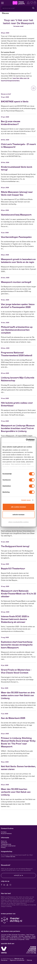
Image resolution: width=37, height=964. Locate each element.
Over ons (4, 841)
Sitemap (29, 960)
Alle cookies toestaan (18, 507)
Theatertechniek (6, 844)
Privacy (3, 847)
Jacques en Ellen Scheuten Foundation (13, 934)
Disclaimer (4, 960)
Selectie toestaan (18, 514)
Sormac (21, 936)
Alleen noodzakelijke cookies (18, 522)
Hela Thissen (30, 934)
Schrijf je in (18, 875)
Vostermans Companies (17, 939)
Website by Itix (19, 958)
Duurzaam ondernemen (8, 846)
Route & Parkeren (6, 833)
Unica (27, 939)
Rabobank (28, 936)
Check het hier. (10, 856)
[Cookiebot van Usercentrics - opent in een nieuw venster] (26, 440)
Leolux (8, 936)
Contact (3, 832)
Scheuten (14, 936)
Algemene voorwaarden (17, 960)
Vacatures (4, 842)
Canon (3, 936)
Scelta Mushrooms (15, 938)
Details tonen (26, 500)
